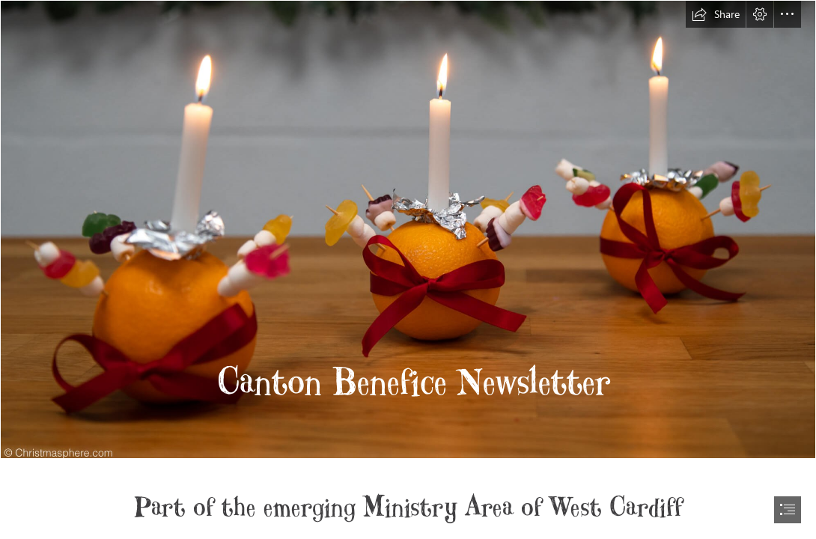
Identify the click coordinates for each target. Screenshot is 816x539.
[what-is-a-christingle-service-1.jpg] (408, 229)
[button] (716, 14)
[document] (408, 269)
